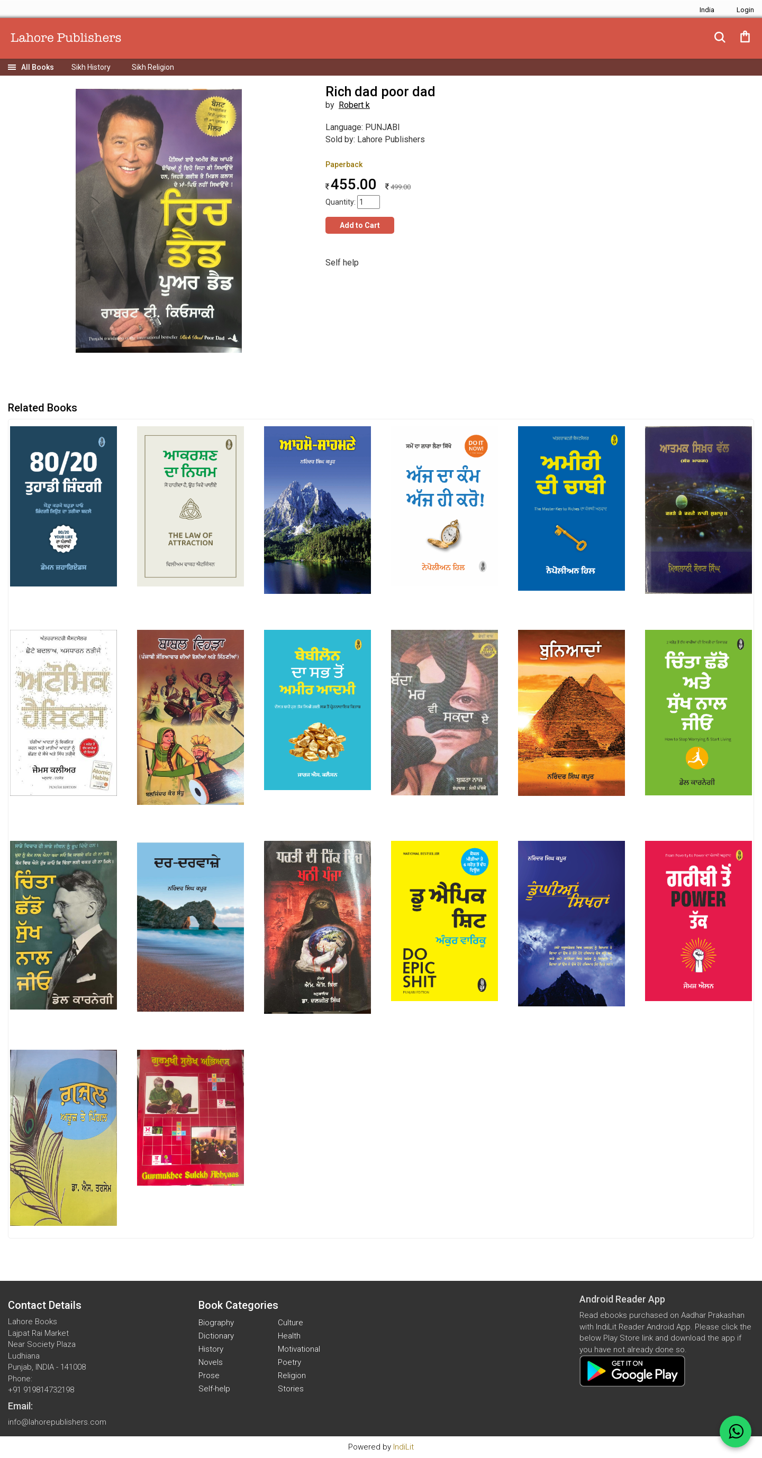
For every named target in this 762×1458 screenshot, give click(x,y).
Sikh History (91, 67)
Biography (216, 1322)
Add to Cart (360, 225)
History (210, 1349)
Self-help (214, 1388)
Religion (292, 1375)
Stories (291, 1388)
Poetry (289, 1362)
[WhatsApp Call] (735, 1431)
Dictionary (216, 1336)
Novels (210, 1362)
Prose (209, 1375)
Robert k (354, 105)
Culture (290, 1322)
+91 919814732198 (41, 1390)
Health (289, 1336)
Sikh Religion (153, 67)
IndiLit (403, 1447)
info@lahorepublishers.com (57, 1422)
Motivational (299, 1349)
